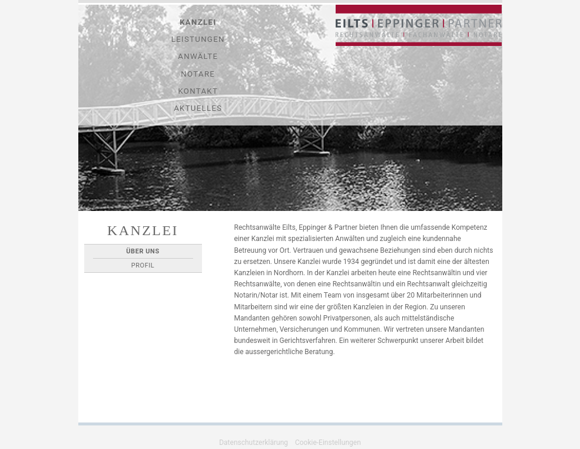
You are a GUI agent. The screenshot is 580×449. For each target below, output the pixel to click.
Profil (143, 265)
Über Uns (142, 251)
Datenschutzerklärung (253, 442)
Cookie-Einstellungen (328, 442)
